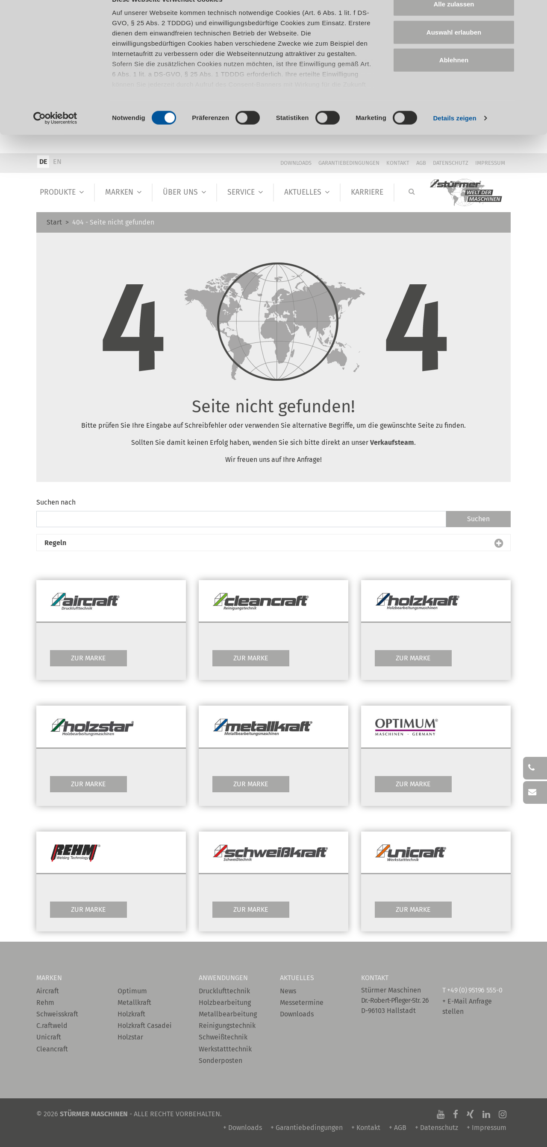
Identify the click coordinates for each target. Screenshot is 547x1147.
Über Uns (180, 192)
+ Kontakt (365, 1128)
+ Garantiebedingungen (307, 1128)
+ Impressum (486, 1128)
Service (241, 192)
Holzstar (130, 1037)
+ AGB (397, 1128)
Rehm (45, 1002)
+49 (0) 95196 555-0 (474, 990)
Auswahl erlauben (453, 50)
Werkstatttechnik (225, 1049)
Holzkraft (131, 1014)
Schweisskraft (57, 1014)
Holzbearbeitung (225, 1002)
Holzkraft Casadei (145, 1026)
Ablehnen (453, 78)
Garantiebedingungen (348, 163)
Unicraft (48, 1037)
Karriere (367, 192)
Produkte (58, 192)
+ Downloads (242, 1128)
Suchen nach (56, 502)
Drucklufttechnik (224, 991)
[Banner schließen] (534, 13)
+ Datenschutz (436, 1128)
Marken (119, 192)
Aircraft (47, 991)
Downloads (296, 163)
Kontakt (397, 163)
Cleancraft (52, 1049)
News (288, 991)
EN (57, 162)
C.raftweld (52, 1026)
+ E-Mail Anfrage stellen (467, 1006)
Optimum (132, 991)
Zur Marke (88, 658)
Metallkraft (134, 1002)
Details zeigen (454, 136)
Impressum (490, 163)
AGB (421, 163)
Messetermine (301, 1002)
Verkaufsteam (392, 442)
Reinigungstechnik (227, 1026)
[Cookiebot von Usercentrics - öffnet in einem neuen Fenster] (55, 136)
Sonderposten (220, 1061)
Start (54, 222)
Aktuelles (302, 192)
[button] (273, 543)
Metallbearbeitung (228, 1014)
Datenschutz (450, 163)
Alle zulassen (453, 22)
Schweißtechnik (223, 1037)
